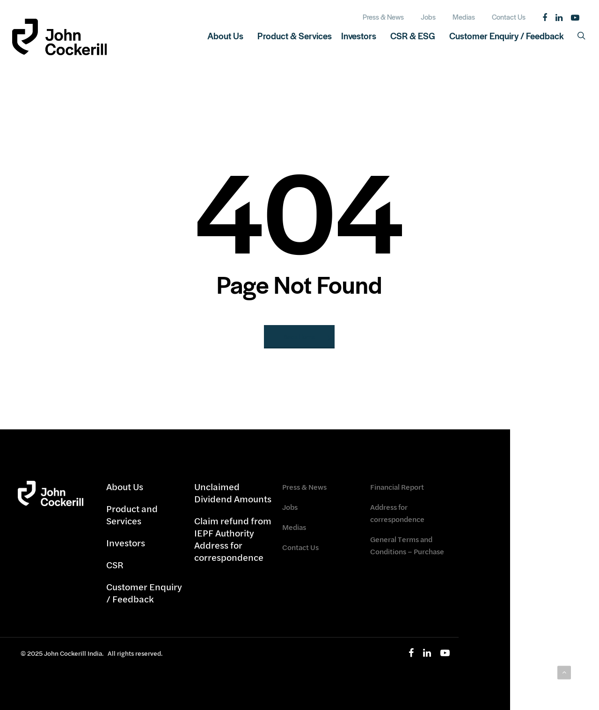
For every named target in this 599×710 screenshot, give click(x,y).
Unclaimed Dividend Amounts (232, 493)
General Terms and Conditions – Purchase (407, 545)
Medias (294, 527)
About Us (124, 487)
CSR (115, 564)
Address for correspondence (397, 513)
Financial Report (397, 487)
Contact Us (300, 547)
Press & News (304, 487)
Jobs (290, 507)
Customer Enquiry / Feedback (144, 592)
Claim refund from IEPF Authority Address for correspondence (232, 539)
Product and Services (132, 514)
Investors (125, 542)
